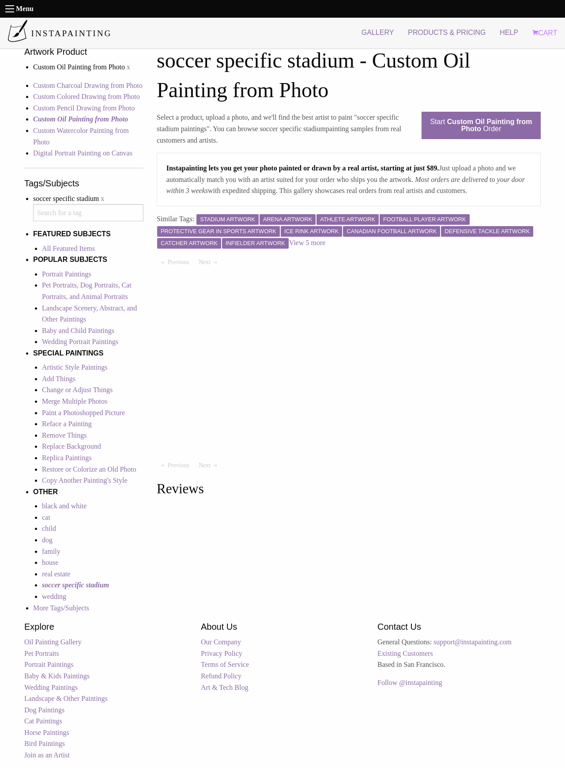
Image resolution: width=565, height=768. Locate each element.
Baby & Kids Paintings (57, 676)
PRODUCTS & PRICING (447, 32)
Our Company (221, 642)
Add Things (58, 378)
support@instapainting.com (472, 642)
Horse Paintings (46, 732)
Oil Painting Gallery (53, 642)
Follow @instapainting (409, 682)
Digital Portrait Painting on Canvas (82, 153)
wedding (54, 596)
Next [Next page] (210, 261)
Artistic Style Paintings (74, 367)
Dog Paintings (44, 710)
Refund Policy (221, 676)
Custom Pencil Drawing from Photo (84, 108)
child (49, 528)
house (50, 562)
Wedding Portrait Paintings (80, 341)
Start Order (481, 125)
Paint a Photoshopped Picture (83, 412)
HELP (509, 32)
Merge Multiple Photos (74, 401)
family (51, 551)
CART (544, 33)
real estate (56, 574)
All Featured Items (68, 248)
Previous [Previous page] (181, 261)
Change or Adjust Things (77, 389)
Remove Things (64, 435)
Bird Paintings (44, 743)
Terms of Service (225, 664)
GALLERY (378, 32)
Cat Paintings (43, 721)
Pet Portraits (41, 653)
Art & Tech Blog (224, 687)
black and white (64, 506)
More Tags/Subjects (61, 608)
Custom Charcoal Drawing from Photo (88, 85)
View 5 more (307, 242)
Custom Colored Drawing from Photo (86, 96)
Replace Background (71, 446)
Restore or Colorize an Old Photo (89, 469)
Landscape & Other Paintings (66, 698)
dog (47, 540)
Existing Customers (405, 653)
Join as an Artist (47, 755)
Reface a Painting (67, 424)
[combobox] (88, 212)
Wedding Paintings (51, 687)
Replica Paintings (66, 458)
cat (46, 517)
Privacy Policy (221, 653)
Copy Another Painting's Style (85, 480)
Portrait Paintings (66, 274)
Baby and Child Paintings (78, 330)
